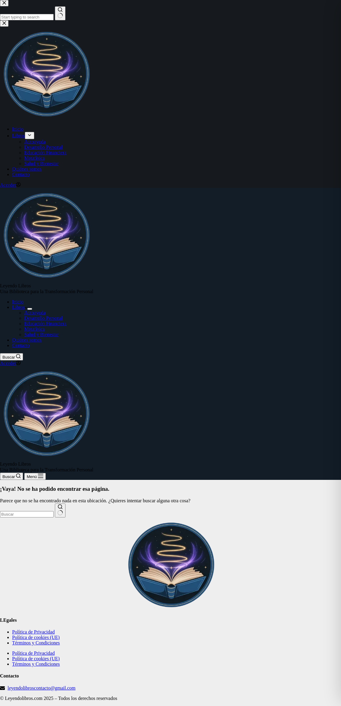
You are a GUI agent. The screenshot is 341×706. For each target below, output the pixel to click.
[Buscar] (11, 356)
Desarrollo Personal (43, 318)
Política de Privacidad (33, 631)
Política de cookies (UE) (36, 637)
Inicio (17, 301)
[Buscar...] (27, 514)
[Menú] (35, 476)
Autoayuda (34, 312)
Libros (19, 307)
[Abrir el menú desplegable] (29, 309)
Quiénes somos (27, 340)
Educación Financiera (45, 323)
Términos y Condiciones (36, 642)
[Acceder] (10, 363)
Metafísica (34, 329)
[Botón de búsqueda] (60, 510)
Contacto (21, 345)
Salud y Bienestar (41, 334)
